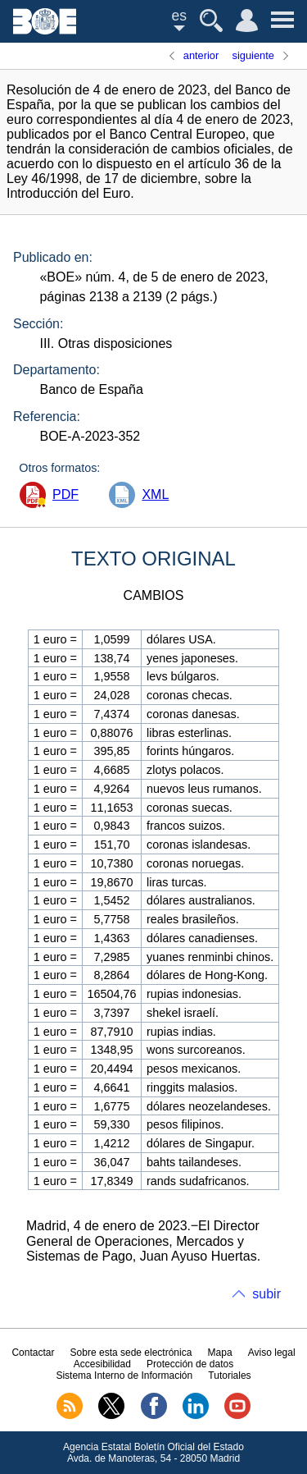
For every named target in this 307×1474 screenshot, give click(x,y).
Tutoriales (229, 1375)
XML (155, 494)
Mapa (220, 1352)
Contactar (32, 1352)
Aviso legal (272, 1352)
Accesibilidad (102, 1364)
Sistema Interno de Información (124, 1375)
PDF (65, 494)
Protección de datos (190, 1364)
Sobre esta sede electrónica (131, 1352)
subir (266, 1294)
